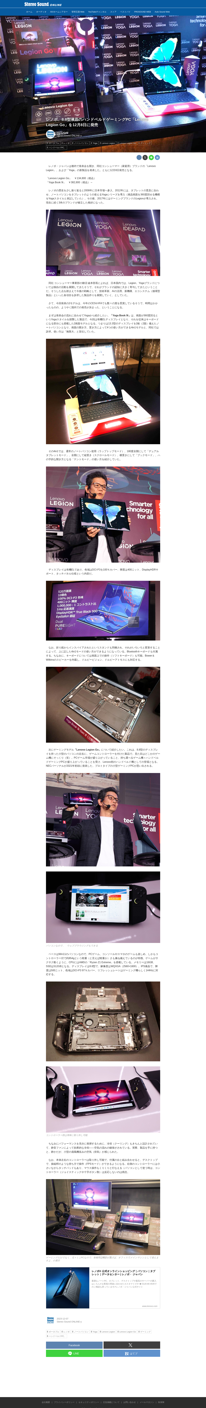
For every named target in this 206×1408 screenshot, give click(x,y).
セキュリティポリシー (88, 1402)
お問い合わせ (129, 1402)
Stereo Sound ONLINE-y (69, 135)
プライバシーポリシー (64, 1402)
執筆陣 (161, 1402)
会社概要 (46, 1402)
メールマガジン (147, 1402)
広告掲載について (111, 1402)
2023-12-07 (63, 132)
